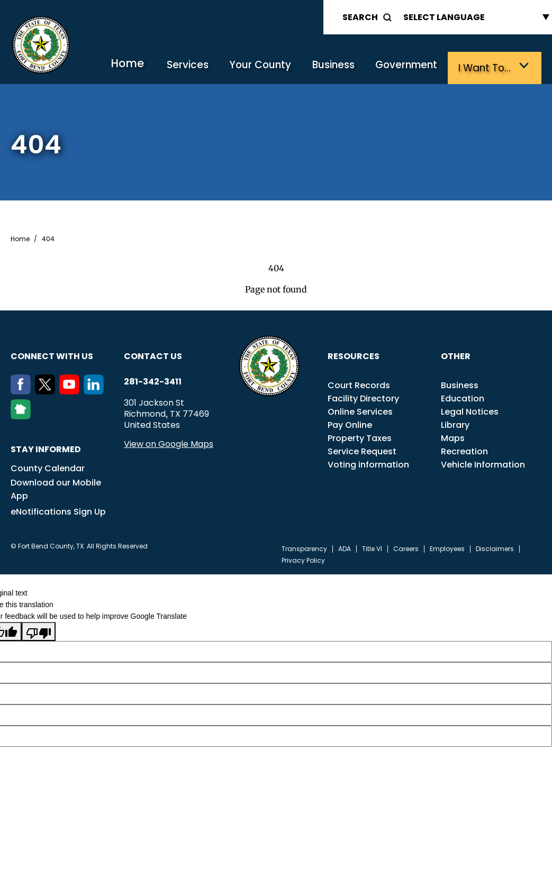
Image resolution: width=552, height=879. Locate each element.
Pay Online (350, 424)
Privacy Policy (303, 559)
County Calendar (48, 467)
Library (455, 424)
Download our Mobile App (56, 488)
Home (148, 66)
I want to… (487, 67)
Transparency (304, 548)
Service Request (362, 450)
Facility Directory (363, 397)
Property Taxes (360, 437)
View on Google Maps (168, 443)
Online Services (360, 411)
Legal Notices (470, 411)
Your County (273, 67)
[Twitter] (47, 390)
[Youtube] (71, 390)
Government (413, 67)
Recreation (464, 450)
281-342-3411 (153, 381)
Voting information (368, 463)
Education (462, 397)
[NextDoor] (23, 415)
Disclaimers (495, 548)
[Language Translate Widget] (473, 17)
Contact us (153, 355)
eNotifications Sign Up (58, 511)
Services (205, 67)
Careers (406, 548)
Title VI (372, 548)
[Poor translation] (39, 630)
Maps (453, 437)
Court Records (359, 384)
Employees (447, 548)
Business (343, 67)
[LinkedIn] (96, 390)
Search (360, 17)
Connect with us (52, 355)
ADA (344, 548)
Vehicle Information (483, 463)
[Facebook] (23, 390)
